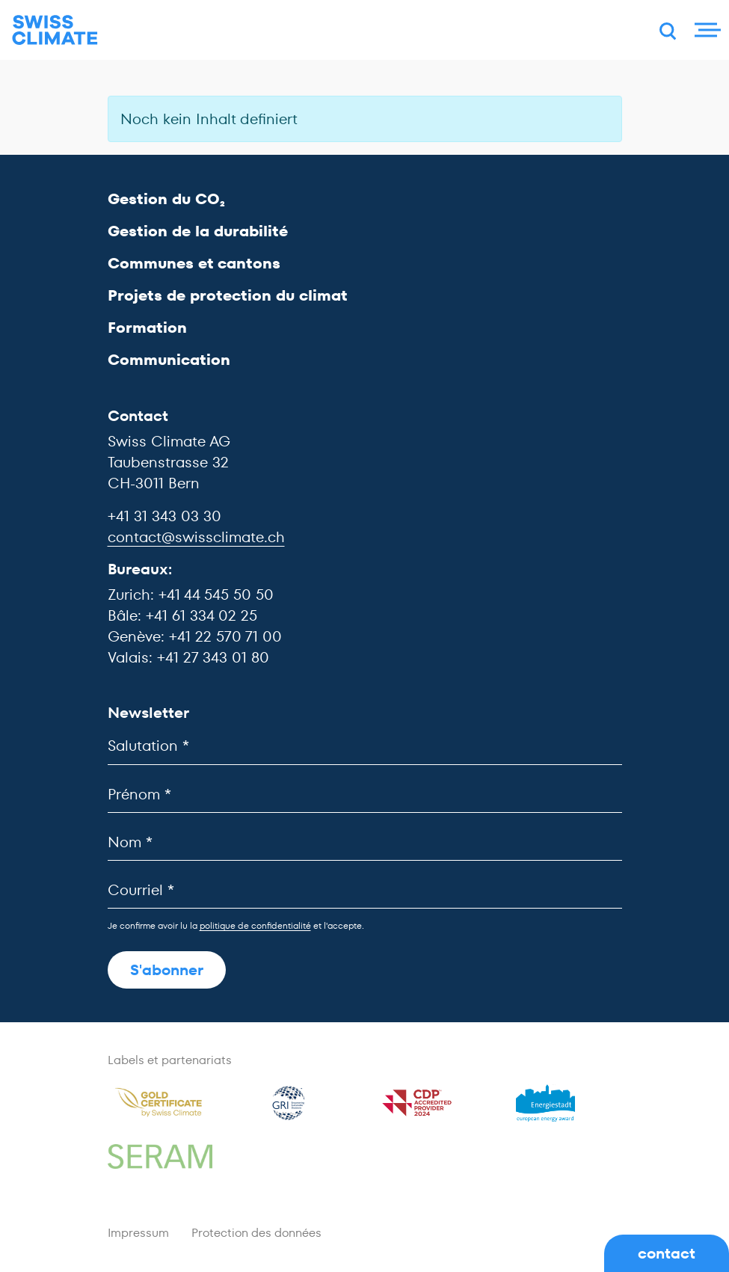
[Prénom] (365, 794)
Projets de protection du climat (228, 295)
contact (666, 1253)
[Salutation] (365, 746)
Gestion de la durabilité (198, 231)
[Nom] (365, 842)
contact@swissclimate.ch (196, 536)
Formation (147, 327)
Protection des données (256, 1232)
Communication (169, 359)
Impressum (138, 1232)
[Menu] (706, 30)
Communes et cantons (194, 263)
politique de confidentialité (255, 925)
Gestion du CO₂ (166, 198)
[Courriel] (365, 890)
